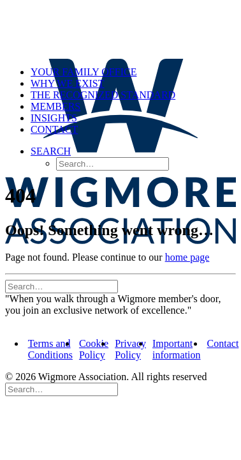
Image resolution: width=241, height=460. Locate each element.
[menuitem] (133, 72)
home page (187, 257)
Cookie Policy (93, 349)
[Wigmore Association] (120, 30)
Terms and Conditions (50, 349)
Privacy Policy (130, 349)
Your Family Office (83, 71)
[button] (51, 151)
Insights (54, 117)
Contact (54, 129)
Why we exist (68, 83)
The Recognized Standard (103, 94)
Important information (176, 349)
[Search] (61, 285)
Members (55, 106)
